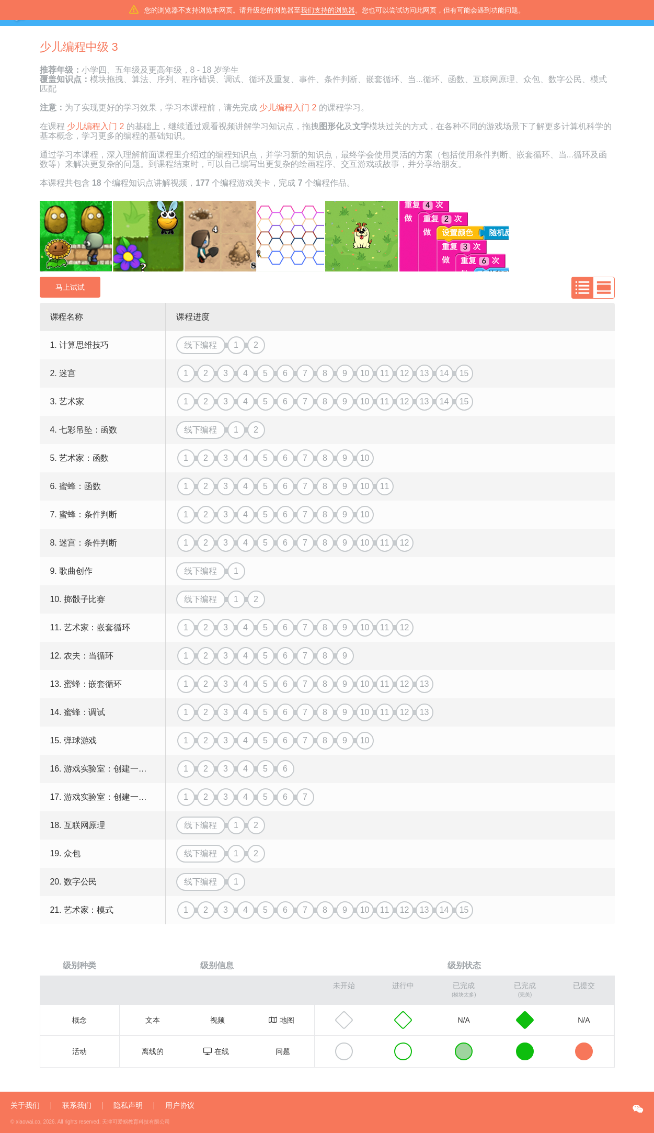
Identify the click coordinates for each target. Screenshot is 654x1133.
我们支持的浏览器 (328, 10)
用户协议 (179, 1105)
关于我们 (25, 1105)
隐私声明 (128, 1105)
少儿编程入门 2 (287, 107)
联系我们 (76, 1105)
